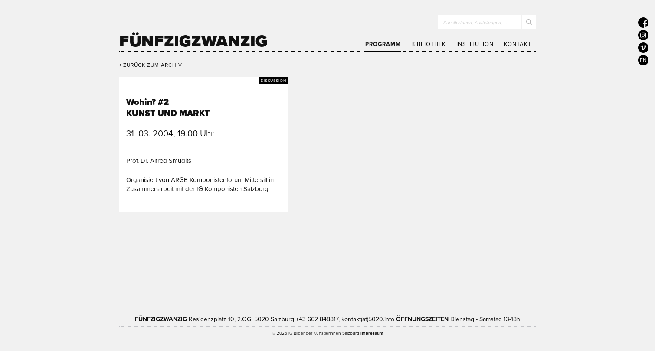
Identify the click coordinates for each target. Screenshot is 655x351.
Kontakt (517, 44)
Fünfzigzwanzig (193, 41)
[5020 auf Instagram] (643, 35)
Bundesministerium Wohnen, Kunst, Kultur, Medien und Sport (370, 261)
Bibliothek (428, 44)
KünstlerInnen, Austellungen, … (475, 23)
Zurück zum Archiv (150, 65)
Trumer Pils (462, 261)
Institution (475, 44)
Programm (383, 44)
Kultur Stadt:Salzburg (199, 261)
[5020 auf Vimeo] (643, 47)
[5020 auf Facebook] (643, 22)
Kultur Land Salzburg (274, 261)
